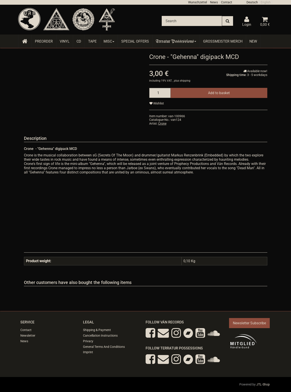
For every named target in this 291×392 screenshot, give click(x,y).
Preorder (44, 41)
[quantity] (160, 93)
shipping (185, 80)
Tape (92, 41)
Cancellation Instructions (100, 335)
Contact (226, 2)
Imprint (88, 352)
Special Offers (135, 41)
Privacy (88, 341)
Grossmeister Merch (222, 41)
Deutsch (252, 2)
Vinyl (65, 41)
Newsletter (27, 335)
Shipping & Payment (97, 330)
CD (78, 41)
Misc (109, 41)
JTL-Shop (263, 384)
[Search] (192, 21)
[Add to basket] (218, 93)
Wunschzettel (197, 2)
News (214, 2)
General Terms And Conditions (104, 347)
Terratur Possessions (176, 41)
